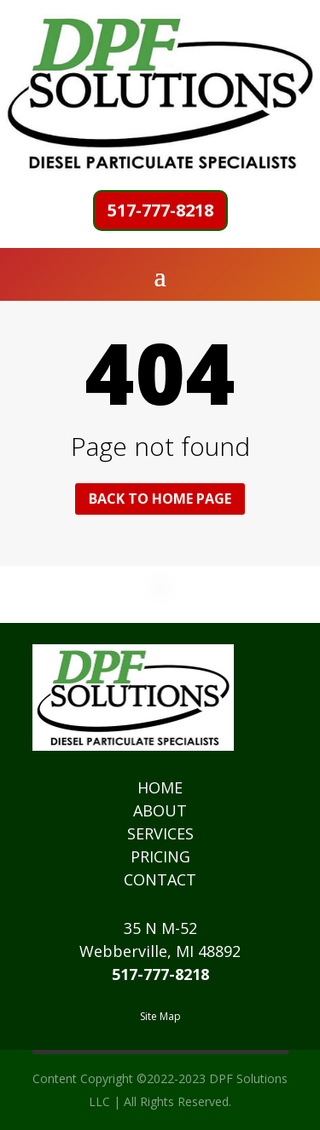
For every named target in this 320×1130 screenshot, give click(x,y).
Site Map (160, 1016)
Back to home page (160, 498)
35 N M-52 (160, 928)
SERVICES (160, 833)
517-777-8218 (160, 210)
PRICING (160, 856)
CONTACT (160, 879)
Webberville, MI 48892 (160, 951)
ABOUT (160, 810)
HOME (160, 787)
